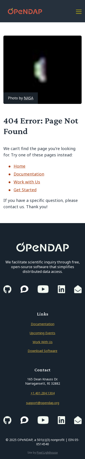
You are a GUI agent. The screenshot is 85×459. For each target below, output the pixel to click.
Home (19, 166)
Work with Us (27, 182)
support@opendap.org (42, 403)
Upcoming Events (42, 333)
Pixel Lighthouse (47, 452)
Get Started (25, 189)
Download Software (42, 351)
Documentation (29, 174)
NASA (28, 98)
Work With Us (43, 342)
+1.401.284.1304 (43, 393)
